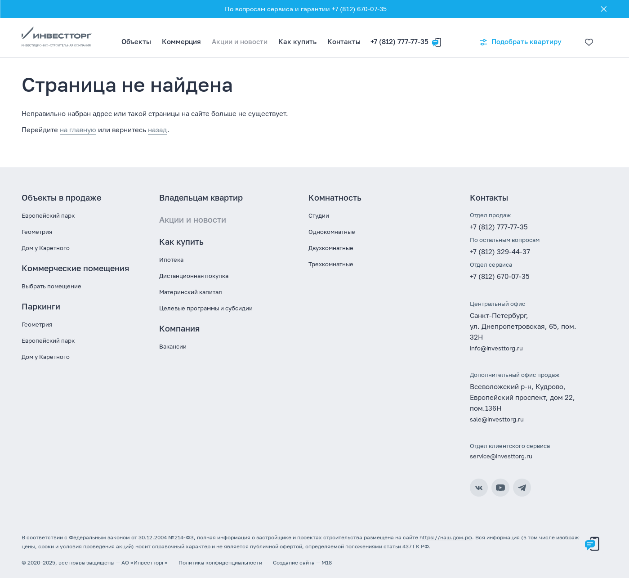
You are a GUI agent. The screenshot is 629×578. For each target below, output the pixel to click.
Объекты (136, 41)
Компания (179, 328)
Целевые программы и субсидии (206, 308)
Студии (318, 215)
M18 (326, 562)
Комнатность (334, 197)
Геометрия (37, 231)
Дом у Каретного (46, 247)
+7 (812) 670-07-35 (500, 276)
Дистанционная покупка (193, 275)
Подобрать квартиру (520, 42)
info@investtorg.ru (496, 348)
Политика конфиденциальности (220, 562)
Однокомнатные (331, 231)
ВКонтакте (479, 488)
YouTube (500, 488)
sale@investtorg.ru (497, 419)
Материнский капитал (190, 292)
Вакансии (173, 346)
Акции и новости (240, 41)
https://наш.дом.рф (445, 537)
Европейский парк (48, 215)
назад (157, 129)
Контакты (344, 41)
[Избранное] (586, 38)
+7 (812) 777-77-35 (399, 41)
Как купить (297, 41)
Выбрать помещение (51, 286)
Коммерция (181, 41)
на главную (78, 129)
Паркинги (41, 306)
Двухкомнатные (330, 247)
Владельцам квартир (201, 197)
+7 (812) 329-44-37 (500, 251)
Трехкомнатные (330, 264)
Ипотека (171, 259)
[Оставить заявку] (436, 38)
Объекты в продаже (61, 197)
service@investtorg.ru (501, 456)
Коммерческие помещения (75, 268)
